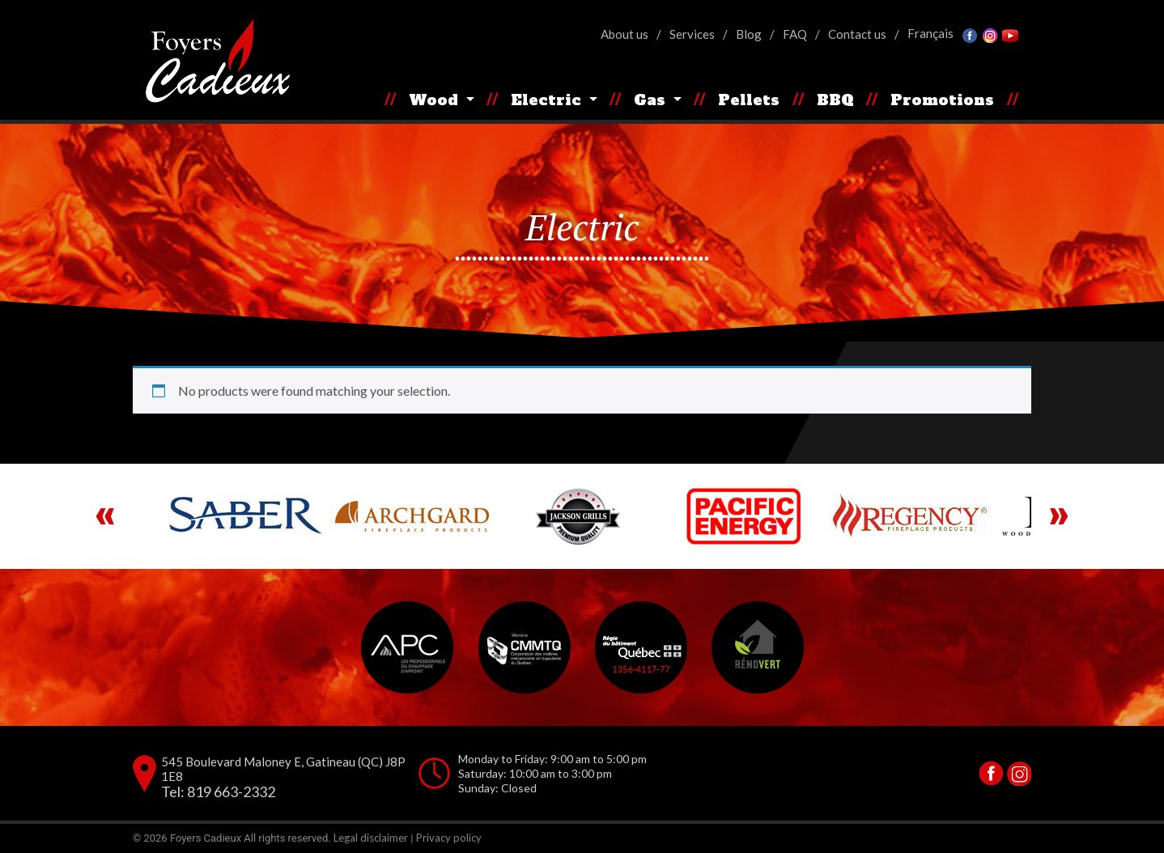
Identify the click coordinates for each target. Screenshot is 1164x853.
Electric (548, 100)
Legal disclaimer (370, 837)
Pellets (749, 100)
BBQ (835, 100)
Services (692, 34)
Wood (435, 100)
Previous (105, 516)
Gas (651, 100)
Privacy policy (449, 837)
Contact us (857, 34)
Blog (749, 34)
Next (1059, 516)
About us (624, 34)
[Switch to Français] (930, 33)
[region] (582, 516)
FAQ (795, 34)
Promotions (942, 100)
